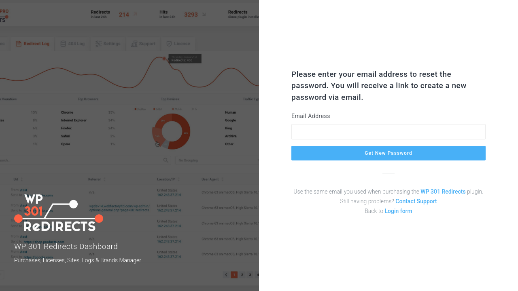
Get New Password (388, 153)
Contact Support (416, 201)
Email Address (310, 116)
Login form (398, 211)
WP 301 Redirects (442, 191)
